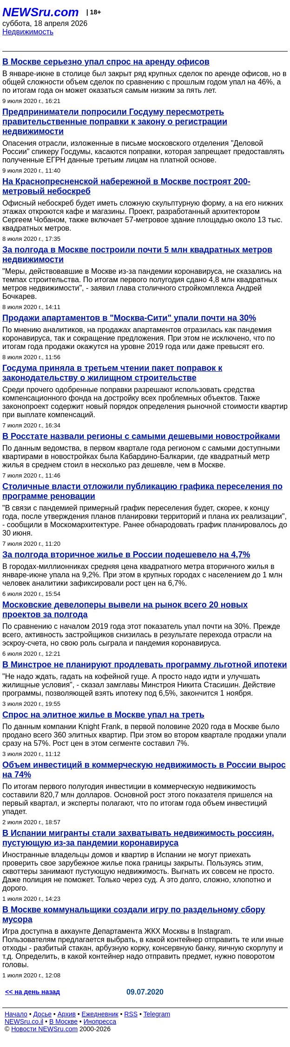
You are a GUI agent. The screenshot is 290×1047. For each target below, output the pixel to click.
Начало (16, 1014)
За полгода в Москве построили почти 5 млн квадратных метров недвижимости (137, 254)
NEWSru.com (40, 12)
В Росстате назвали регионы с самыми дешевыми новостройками (141, 436)
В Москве (63, 1021)
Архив (67, 1014)
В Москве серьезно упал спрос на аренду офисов (106, 61)
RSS (131, 1014)
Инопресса (100, 1021)
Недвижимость (27, 32)
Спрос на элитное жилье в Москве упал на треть (103, 714)
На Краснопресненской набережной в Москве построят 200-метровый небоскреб (126, 186)
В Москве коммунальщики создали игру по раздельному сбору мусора (133, 914)
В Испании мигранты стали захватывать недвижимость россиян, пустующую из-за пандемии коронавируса (138, 837)
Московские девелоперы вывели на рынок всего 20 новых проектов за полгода (125, 609)
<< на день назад (32, 991)
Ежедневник (100, 1014)
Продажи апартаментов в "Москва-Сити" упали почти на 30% (129, 318)
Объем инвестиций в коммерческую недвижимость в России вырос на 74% (144, 769)
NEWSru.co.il (24, 1021)
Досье (42, 1014)
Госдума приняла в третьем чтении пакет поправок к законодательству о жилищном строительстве (112, 372)
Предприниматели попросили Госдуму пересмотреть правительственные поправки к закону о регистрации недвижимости (114, 121)
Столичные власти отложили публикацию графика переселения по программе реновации (142, 491)
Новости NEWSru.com (44, 1029)
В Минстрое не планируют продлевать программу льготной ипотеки (144, 664)
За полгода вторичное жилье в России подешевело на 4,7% (126, 554)
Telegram (157, 1014)
